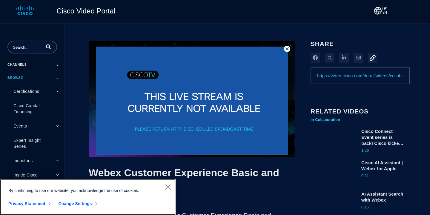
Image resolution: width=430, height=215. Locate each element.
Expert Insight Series (27, 143)
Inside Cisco (25, 175)
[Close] (168, 187)
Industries (23, 160)
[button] (48, 46)
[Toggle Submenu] (57, 65)
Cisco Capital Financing (26, 108)
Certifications (26, 91)
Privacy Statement (26, 204)
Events (20, 126)
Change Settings (75, 204)
